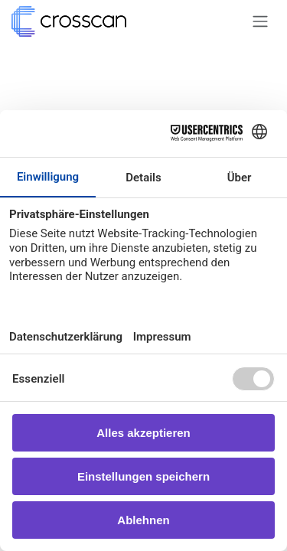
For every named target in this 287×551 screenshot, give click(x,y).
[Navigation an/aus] (260, 21)
